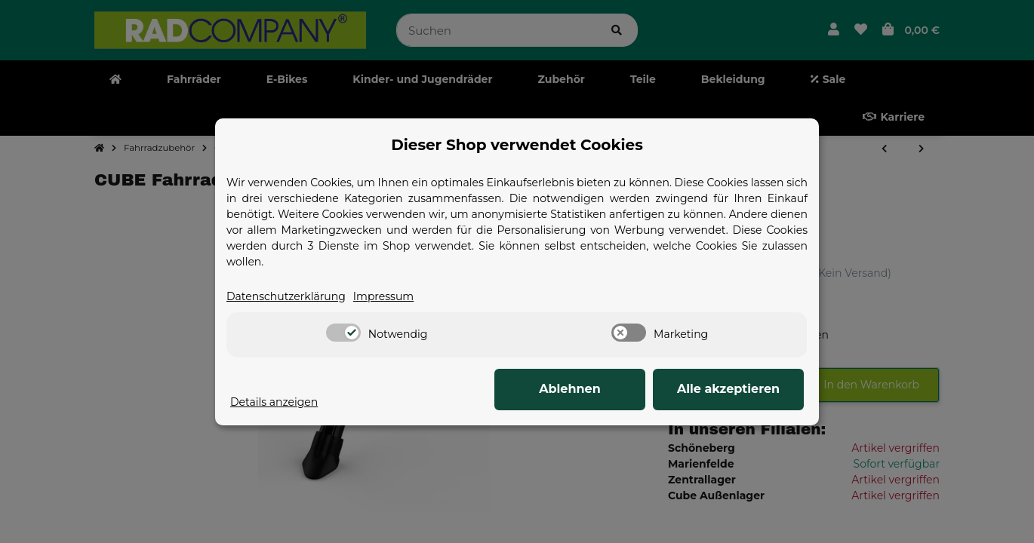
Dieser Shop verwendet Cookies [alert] (517, 145)
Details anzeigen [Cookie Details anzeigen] (274, 402)
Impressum (383, 296)
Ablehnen (570, 389)
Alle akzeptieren (728, 389)
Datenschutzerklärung (286, 296)
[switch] (343, 333)
